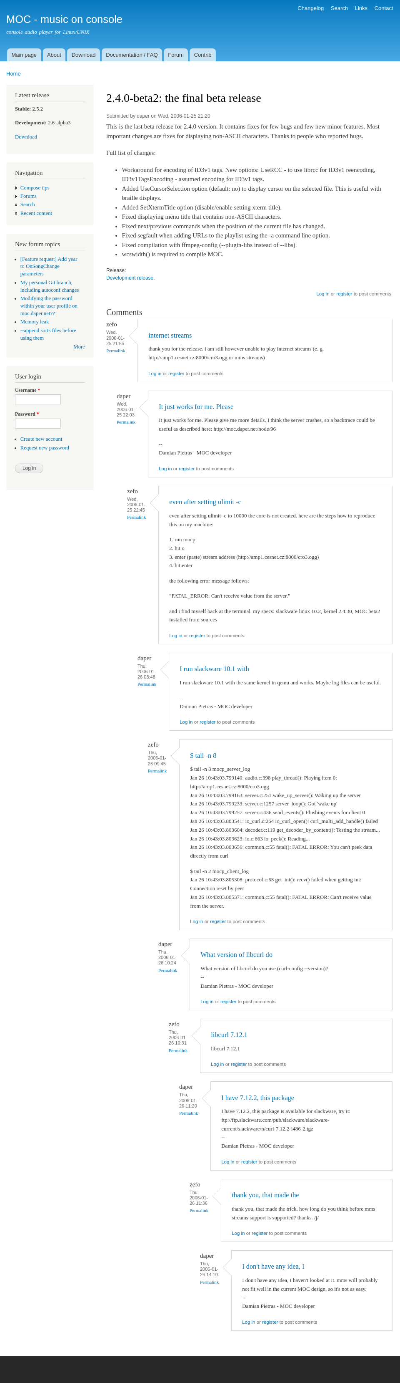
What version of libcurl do (236, 955)
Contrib (203, 55)
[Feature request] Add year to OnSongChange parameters (49, 266)
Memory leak (34, 322)
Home (13, 74)
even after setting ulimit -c (205, 502)
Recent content (36, 213)
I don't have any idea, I (273, 1266)
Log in (322, 293)
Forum (176, 55)
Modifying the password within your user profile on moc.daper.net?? (49, 305)
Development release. (130, 278)
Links (361, 8)
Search (339, 8)
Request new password (44, 448)
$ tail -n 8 (203, 756)
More (79, 347)
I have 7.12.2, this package (257, 1098)
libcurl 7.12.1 (229, 1035)
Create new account (41, 439)
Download (84, 55)
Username (27, 390)
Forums (28, 196)
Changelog (311, 8)
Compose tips (35, 188)
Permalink (115, 350)
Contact (384, 8)
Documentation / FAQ (132, 55)
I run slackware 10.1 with (214, 669)
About (54, 55)
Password (27, 414)
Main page (24, 55)
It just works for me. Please (196, 407)
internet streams (170, 335)
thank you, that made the (265, 1195)
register (344, 293)
